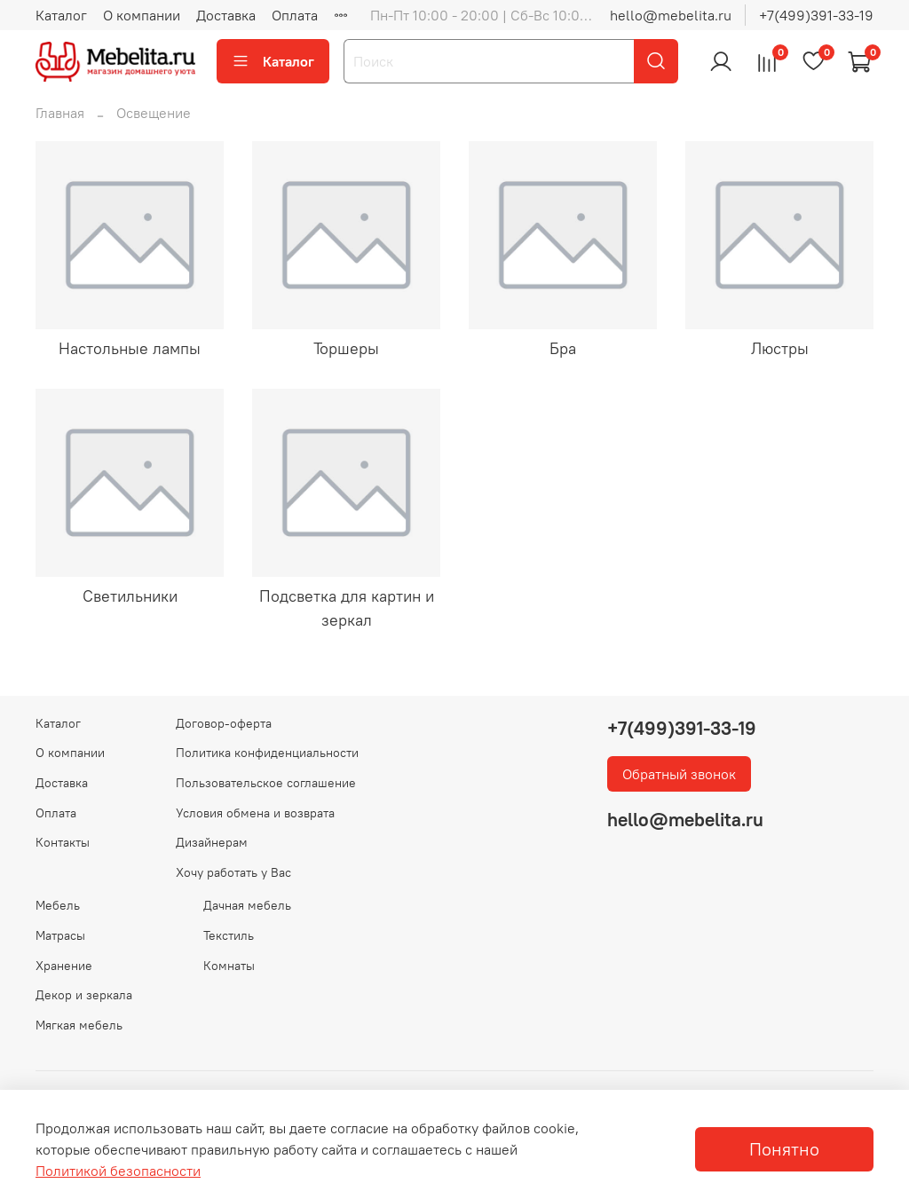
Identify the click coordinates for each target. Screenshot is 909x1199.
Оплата (295, 15)
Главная (60, 113)
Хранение (64, 966)
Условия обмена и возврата (255, 813)
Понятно (784, 1149)
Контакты (63, 842)
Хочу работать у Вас (233, 872)
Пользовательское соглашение (266, 783)
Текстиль (228, 935)
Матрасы (60, 935)
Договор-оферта (224, 723)
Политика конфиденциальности (267, 753)
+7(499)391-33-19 (816, 15)
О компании (141, 15)
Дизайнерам (212, 842)
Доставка (226, 15)
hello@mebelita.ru (670, 15)
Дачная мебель (247, 905)
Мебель (58, 905)
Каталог (61, 15)
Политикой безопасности (118, 1170)
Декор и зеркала (84, 995)
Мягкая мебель (79, 1025)
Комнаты (229, 966)
